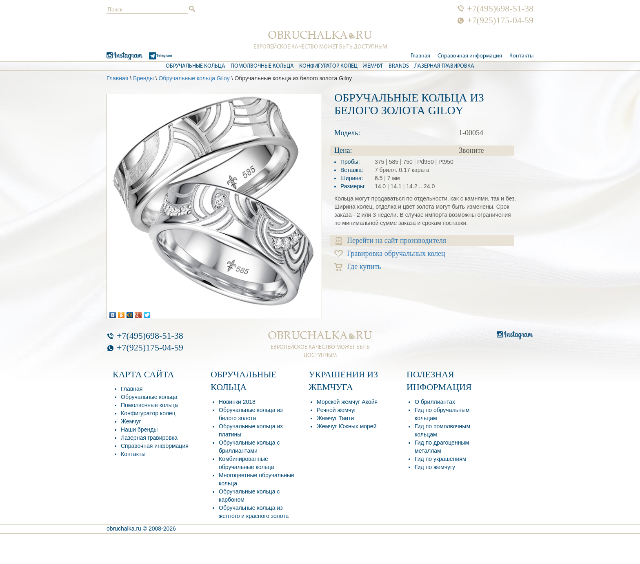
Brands (399, 66)
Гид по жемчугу (435, 467)
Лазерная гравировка (444, 66)
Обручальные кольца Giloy (193, 78)
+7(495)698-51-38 (500, 8)
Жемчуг (373, 66)
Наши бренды (139, 429)
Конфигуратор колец (328, 66)
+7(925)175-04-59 (500, 20)
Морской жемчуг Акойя (347, 402)
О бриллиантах (435, 402)
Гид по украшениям (440, 459)
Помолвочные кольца (262, 66)
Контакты (521, 56)
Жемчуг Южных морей (346, 426)
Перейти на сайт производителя (391, 240)
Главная (420, 56)
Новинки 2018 (237, 402)
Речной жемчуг (336, 410)
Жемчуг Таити (335, 418)
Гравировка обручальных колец (389, 253)
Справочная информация (470, 56)
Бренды (143, 78)
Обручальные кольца (195, 66)
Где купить (357, 266)
